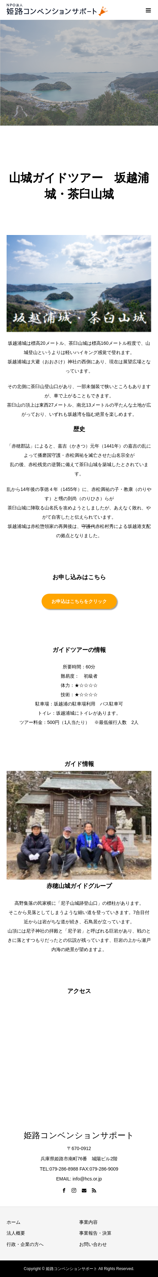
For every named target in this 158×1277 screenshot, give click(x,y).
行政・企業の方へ (25, 1244)
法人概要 (16, 1233)
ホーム (13, 1222)
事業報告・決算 (95, 1233)
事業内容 (88, 1222)
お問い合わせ (93, 1244)
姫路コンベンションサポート (79, 1135)
